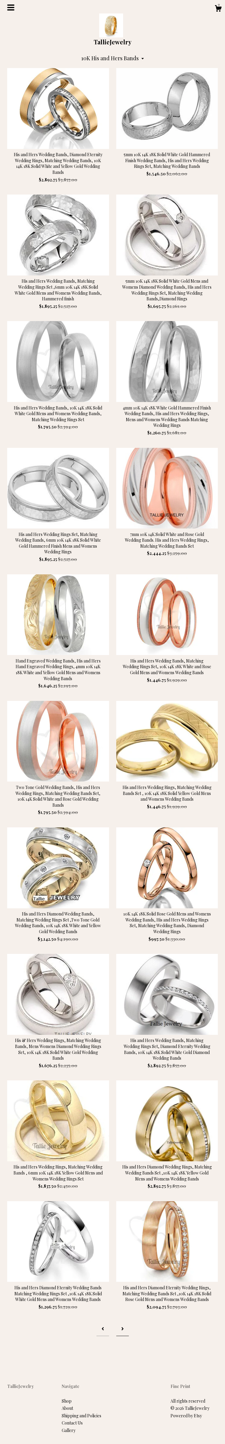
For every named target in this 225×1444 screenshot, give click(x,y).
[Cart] (218, 9)
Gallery (68, 1430)
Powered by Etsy (186, 1416)
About (67, 1408)
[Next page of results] (122, 1329)
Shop (67, 1401)
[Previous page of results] (102, 1329)
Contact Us (72, 1423)
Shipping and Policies (81, 1416)
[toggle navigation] (10, 7)
